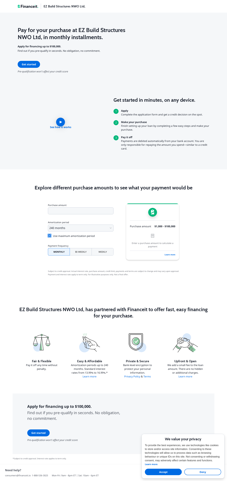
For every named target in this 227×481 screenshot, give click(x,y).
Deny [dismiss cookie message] (203, 472)
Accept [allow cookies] (163, 472)
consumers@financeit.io (18, 475)
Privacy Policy (132, 376)
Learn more (170, 254)
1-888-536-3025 (40, 475)
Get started (29, 64)
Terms (147, 376)
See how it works (60, 127)
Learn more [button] (151, 464)
